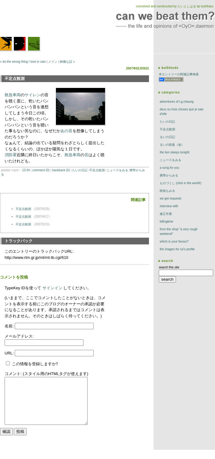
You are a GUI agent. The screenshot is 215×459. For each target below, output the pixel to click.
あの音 (66, 131)
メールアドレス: (19, 336)
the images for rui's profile (177, 249)
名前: (10, 326)
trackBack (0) (61, 170)
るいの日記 (167, 137)
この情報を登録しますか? (32, 364)
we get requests (171, 198)
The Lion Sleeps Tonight (175, 152)
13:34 (26, 170)
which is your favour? (174, 241)
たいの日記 (80, 170)
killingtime (166, 221)
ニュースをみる (117, 170)
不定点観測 (97, 170)
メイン (52, 61)
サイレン (33, 95)
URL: (10, 353)
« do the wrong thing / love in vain (23, 61)
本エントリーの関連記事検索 (179, 74)
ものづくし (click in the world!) (180, 183)
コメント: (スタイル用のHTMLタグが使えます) (46, 373)
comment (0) (40, 170)
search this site (169, 267)
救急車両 (13, 95)
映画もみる (167, 190)
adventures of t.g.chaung (177, 101)
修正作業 (166, 214)
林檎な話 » (67, 61)
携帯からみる (169, 175)
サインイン (52, 288)
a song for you (169, 167)
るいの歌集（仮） (172, 144)
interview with (169, 206)
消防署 (11, 154)
